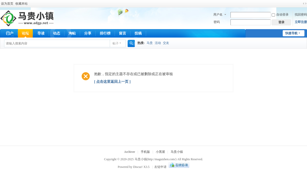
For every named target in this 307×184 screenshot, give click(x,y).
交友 (166, 43)
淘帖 (72, 33)
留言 (122, 33)
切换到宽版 (304, 3)
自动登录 (280, 14)
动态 (56, 33)
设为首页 (7, 3)
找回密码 (301, 14)
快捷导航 (291, 33)
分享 (87, 33)
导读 (41, 33)
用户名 (218, 14)
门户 (9, 33)
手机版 (145, 152)
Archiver (129, 152)
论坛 (25, 33)
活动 (158, 43)
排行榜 (105, 33)
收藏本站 (21, 3)
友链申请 (160, 167)
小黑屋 (160, 152)
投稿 (138, 33)
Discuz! (137, 167)
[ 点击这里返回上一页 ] (112, 82)
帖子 (116, 43)
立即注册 (301, 22)
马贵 (150, 43)
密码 (217, 22)
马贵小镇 (177, 152)
